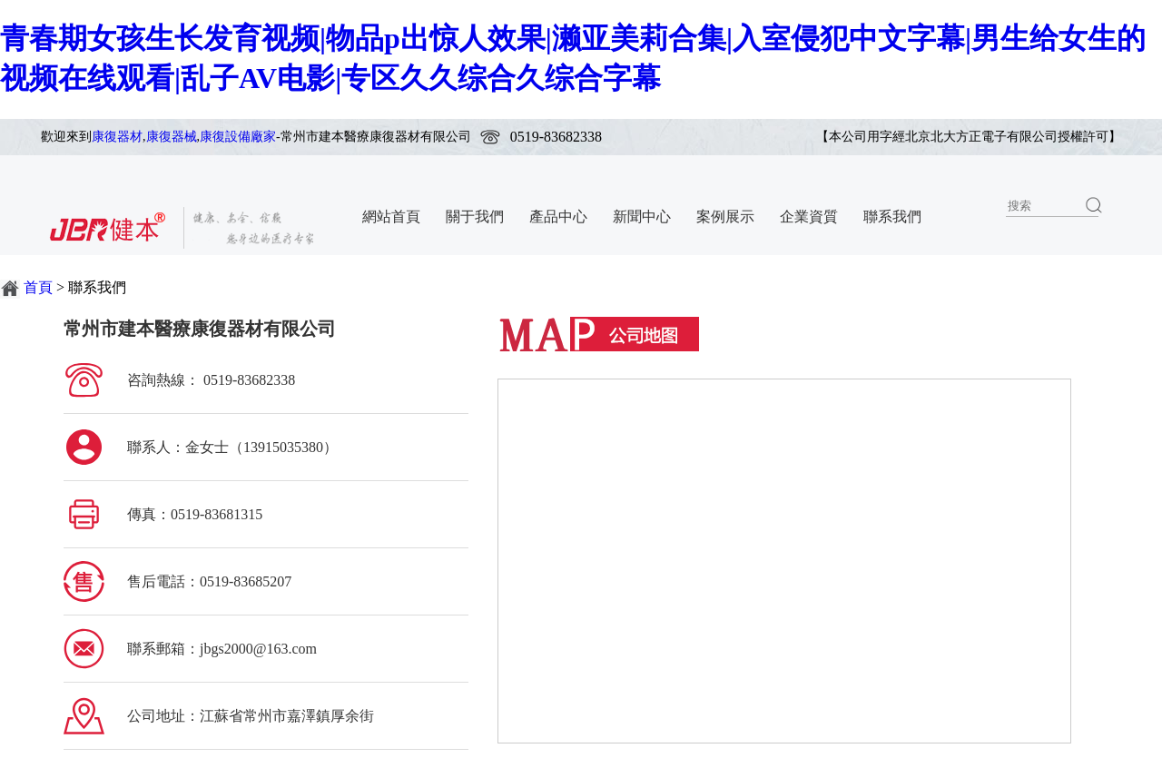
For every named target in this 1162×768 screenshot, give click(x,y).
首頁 (38, 287)
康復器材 (117, 136)
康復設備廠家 (238, 136)
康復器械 (171, 136)
